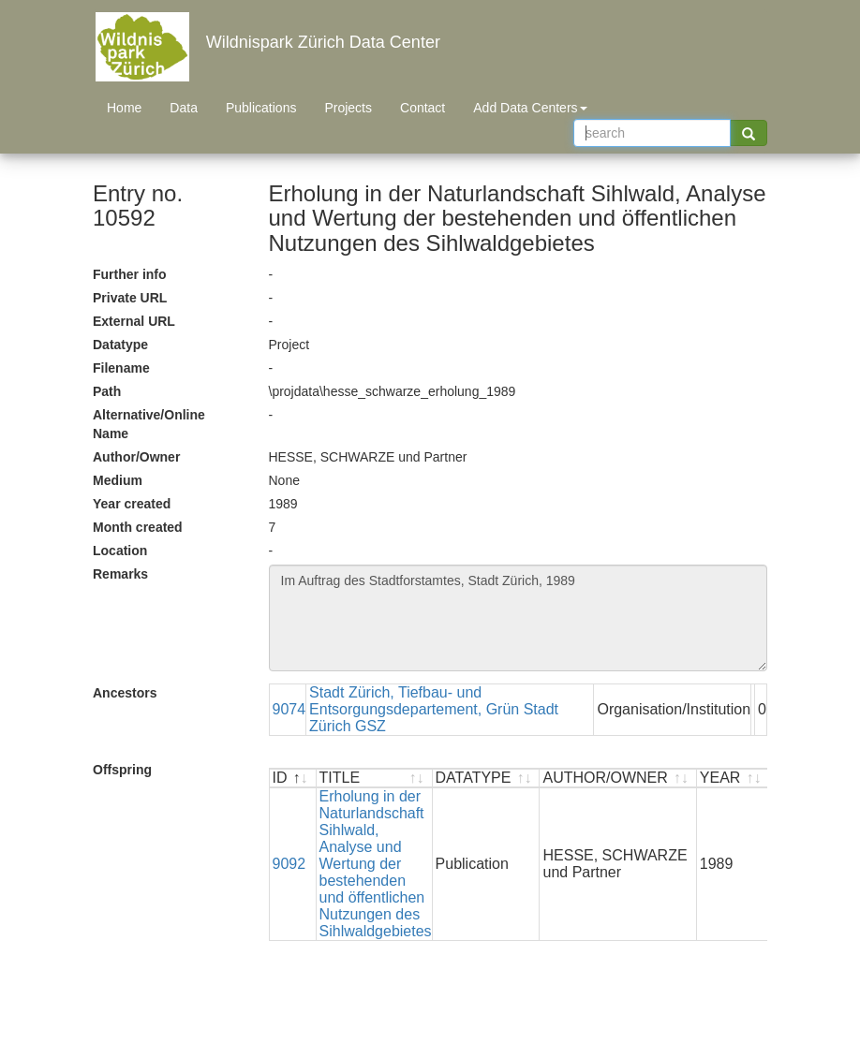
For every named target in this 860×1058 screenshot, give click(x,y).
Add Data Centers (529, 107)
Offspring (122, 769)
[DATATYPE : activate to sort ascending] (487, 778)
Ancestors (124, 692)
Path (107, 391)
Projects (348, 107)
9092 (289, 864)
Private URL (130, 297)
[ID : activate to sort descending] (293, 778)
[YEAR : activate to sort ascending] (733, 778)
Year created (132, 503)
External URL (134, 321)
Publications (261, 107)
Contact (422, 107)
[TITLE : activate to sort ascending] (375, 778)
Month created (138, 527)
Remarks (120, 573)
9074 (289, 709)
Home (124, 107)
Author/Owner (136, 456)
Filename (121, 367)
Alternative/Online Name (149, 424)
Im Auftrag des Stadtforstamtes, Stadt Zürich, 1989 (518, 618)
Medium (117, 480)
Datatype (120, 344)
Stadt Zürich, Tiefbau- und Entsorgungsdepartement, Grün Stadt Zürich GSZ (433, 709)
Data (184, 107)
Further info (130, 274)
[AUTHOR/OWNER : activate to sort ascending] (618, 778)
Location (120, 550)
